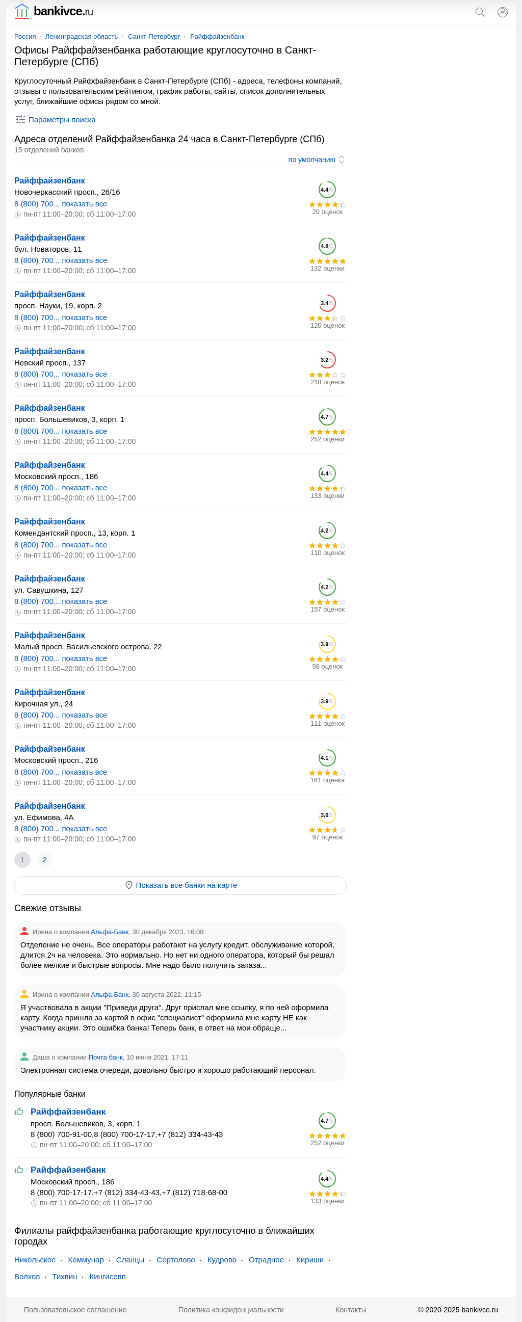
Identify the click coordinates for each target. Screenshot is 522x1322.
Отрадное (266, 1259)
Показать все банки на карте (181, 885)
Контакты (350, 1310)
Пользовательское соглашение (75, 1310)
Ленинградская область (81, 36)
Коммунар (85, 1259)
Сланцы (130, 1259)
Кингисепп (107, 1276)
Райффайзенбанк (217, 36)
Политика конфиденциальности (231, 1310)
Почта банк (106, 1057)
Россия (25, 36)
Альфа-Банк (109, 932)
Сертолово (175, 1259)
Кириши (310, 1259)
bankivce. (53, 11)
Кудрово (222, 1259)
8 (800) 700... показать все (60, 203)
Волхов (27, 1276)
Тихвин (64, 1276)
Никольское (35, 1259)
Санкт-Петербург (154, 36)
